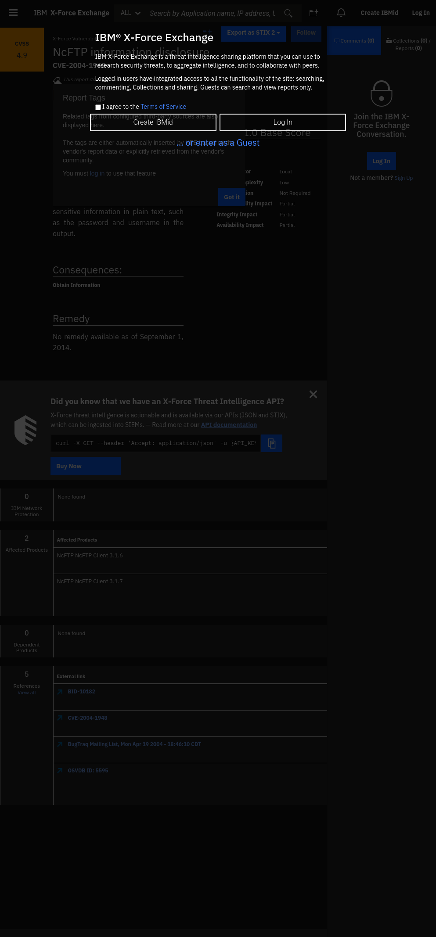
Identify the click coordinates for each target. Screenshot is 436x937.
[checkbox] (98, 107)
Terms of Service (163, 107)
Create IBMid (153, 122)
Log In (283, 122)
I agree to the (144, 107)
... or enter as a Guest (217, 142)
